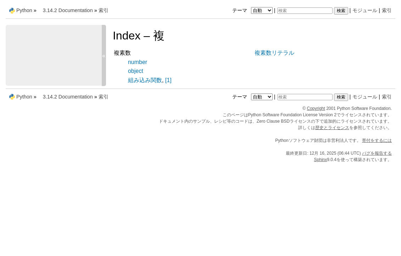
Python (24, 10)
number (137, 62)
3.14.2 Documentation (68, 10)
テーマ (253, 10)
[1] (168, 80)
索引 (387, 10)
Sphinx (320, 159)
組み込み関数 (145, 80)
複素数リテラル (274, 53)
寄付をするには (377, 140)
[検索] (305, 10)
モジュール (364, 10)
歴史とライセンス (332, 127)
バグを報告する (377, 153)
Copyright (316, 108)
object (135, 71)
